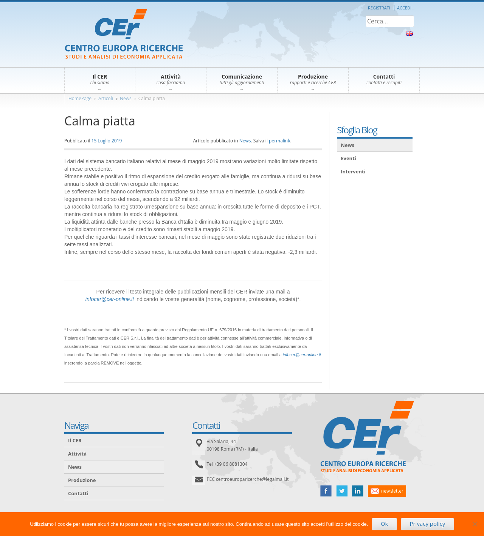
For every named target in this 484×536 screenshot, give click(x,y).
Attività (77, 453)
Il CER (75, 440)
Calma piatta (151, 98)
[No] (474, 524)
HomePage (80, 98)
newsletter (387, 491)
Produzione (82, 480)
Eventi (348, 158)
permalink (279, 140)
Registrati (379, 8)
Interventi (353, 171)
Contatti (78, 493)
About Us (409, 33)
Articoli (105, 98)
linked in (357, 491)
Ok (384, 523)
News (126, 98)
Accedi (404, 8)
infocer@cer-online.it (109, 299)
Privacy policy (427, 523)
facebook (326, 491)
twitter (341, 491)
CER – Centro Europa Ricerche (123, 34)
